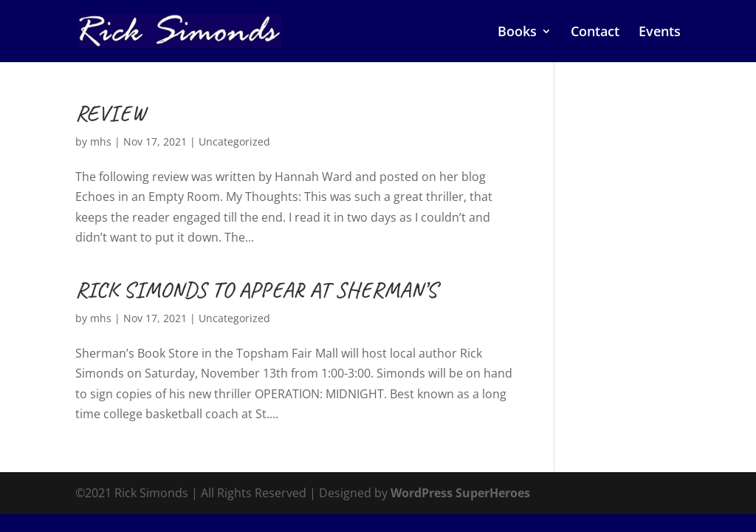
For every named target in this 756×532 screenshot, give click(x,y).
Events (660, 33)
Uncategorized (234, 141)
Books (517, 33)
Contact (595, 33)
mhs (100, 141)
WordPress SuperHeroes (460, 493)
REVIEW (110, 113)
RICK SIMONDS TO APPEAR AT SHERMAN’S (256, 290)
